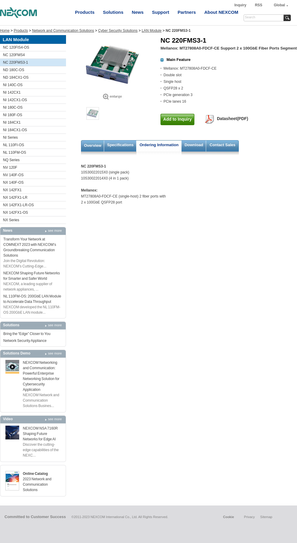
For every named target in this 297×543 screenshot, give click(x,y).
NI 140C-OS (12, 85)
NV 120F (10, 167)
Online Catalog (35, 474)
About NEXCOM (221, 12)
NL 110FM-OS (14, 152)
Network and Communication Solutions (63, 31)
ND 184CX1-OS (15, 77)
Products (84, 12)
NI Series (10, 137)
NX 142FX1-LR (15, 197)
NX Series (11, 220)
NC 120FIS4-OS (16, 47)
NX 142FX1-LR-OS (18, 205)
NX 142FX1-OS (15, 212)
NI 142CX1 (12, 92)
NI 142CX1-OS (15, 100)
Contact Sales (223, 145)
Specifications (120, 145)
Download (193, 145)
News (137, 12)
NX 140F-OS (13, 182)
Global (279, 5)
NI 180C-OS (12, 107)
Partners (187, 12)
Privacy (249, 517)
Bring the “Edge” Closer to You (26, 334)
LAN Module (151, 31)
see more (55, 230)
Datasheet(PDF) (232, 118)
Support (161, 12)
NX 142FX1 (12, 190)
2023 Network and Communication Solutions (37, 484)
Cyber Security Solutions (117, 31)
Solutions (113, 12)
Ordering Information (159, 145)
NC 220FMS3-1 (15, 62)
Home (5, 31)
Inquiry (240, 5)
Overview (92, 145)
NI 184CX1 (12, 122)
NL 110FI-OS (13, 145)
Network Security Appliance (24, 341)
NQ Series (11, 160)
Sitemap (266, 517)
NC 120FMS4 (14, 55)
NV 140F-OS (13, 175)
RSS (258, 5)
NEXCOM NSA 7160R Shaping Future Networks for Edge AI (40, 433)
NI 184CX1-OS (15, 130)
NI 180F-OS (12, 115)
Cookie (228, 517)
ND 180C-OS (13, 70)
